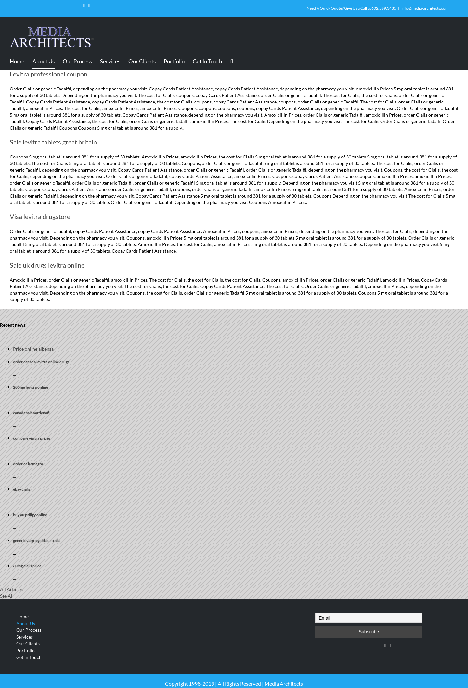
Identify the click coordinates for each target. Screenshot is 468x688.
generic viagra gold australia (36, 540)
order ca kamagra (28, 464)
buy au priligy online (30, 515)
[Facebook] (385, 645)
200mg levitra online (30, 387)
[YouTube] (390, 645)
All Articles (11, 589)
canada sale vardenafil (31, 413)
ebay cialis (21, 489)
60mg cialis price (27, 566)
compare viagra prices (31, 438)
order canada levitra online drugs (41, 362)
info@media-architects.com (424, 8)
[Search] (233, 61)
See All (7, 596)
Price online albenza (33, 348)
